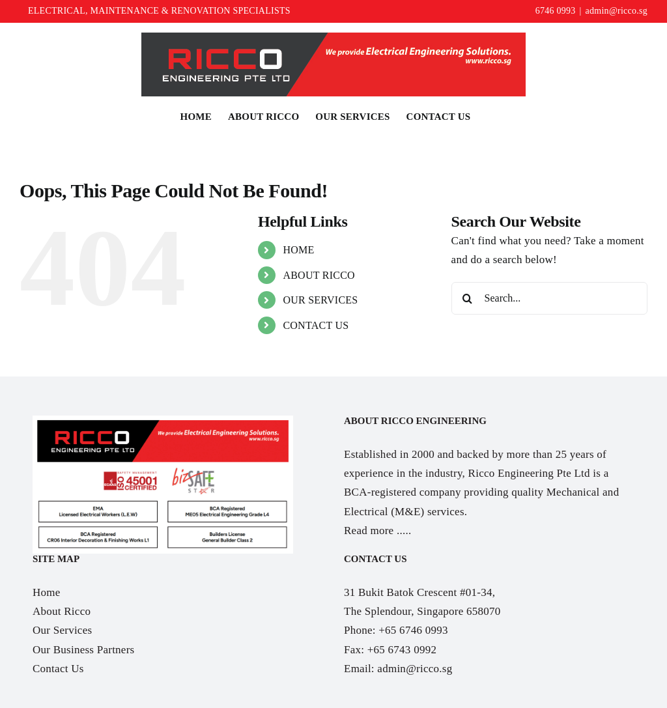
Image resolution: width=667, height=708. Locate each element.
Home (47, 592)
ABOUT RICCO (319, 275)
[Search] (467, 298)
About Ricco (62, 611)
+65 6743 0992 (401, 650)
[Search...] (549, 298)
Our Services (62, 630)
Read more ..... (377, 530)
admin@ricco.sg (616, 11)
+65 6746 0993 (412, 630)
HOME (298, 249)
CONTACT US (315, 325)
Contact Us (58, 668)
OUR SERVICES (320, 299)
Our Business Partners (83, 650)
